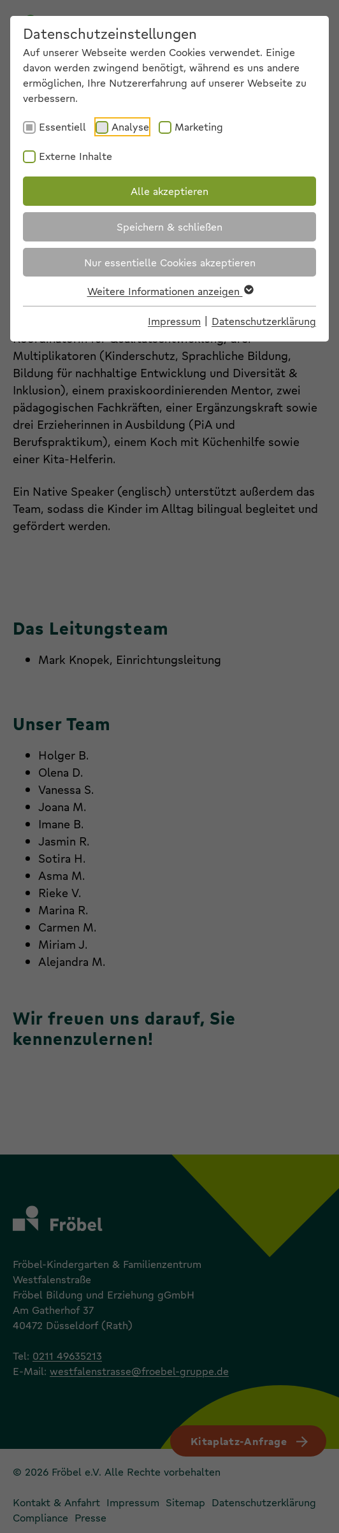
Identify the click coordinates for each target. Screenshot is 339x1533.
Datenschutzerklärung (264, 320)
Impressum (174, 320)
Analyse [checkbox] (130, 126)
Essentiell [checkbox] (62, 126)
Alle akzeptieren (169, 191)
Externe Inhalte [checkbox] (75, 155)
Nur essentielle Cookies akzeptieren (170, 262)
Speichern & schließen (169, 226)
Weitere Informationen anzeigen (169, 291)
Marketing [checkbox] (199, 126)
